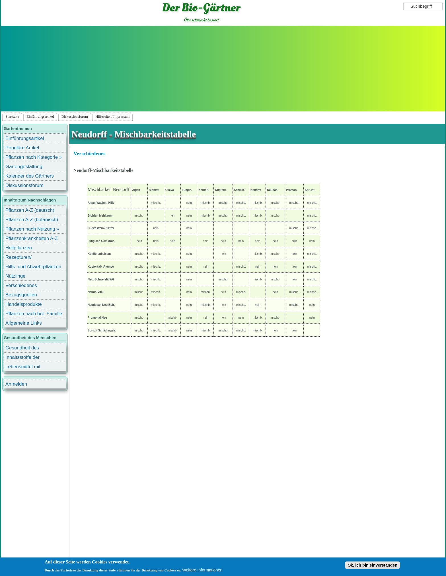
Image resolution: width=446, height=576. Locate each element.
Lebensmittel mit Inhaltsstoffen (22, 367)
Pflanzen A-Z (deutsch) (29, 210)
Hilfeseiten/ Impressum (112, 117)
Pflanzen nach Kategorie (31, 157)
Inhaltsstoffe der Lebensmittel (22, 358)
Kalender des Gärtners (29, 176)
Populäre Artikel (22, 147)
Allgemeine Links (23, 323)
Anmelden (16, 384)
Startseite (12, 117)
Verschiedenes (89, 153)
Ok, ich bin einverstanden (372, 565)
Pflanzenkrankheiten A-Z (31, 238)
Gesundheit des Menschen (22, 348)
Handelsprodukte (23, 304)
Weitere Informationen (202, 570)
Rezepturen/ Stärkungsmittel (21, 258)
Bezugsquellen (21, 295)
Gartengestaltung (23, 166)
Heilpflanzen (18, 248)
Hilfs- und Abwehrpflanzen (33, 266)
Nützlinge (15, 276)
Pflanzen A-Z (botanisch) (31, 219)
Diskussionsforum (74, 117)
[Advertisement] (223, 69)
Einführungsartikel (40, 117)
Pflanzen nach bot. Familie (33, 313)
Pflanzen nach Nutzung (30, 229)
